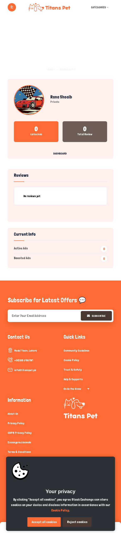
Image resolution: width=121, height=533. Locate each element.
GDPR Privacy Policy (19, 432)
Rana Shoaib (61, 96)
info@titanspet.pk (25, 370)
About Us (13, 413)
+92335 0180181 (23, 360)
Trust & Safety (73, 369)
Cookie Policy (71, 360)
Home (50, 68)
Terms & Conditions (19, 451)
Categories (100, 7)
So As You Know (76, 388)
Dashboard (60, 153)
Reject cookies (77, 522)
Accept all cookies (44, 522)
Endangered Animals (19, 442)
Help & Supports (73, 379)
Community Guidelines (76, 350)
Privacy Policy (16, 423)
